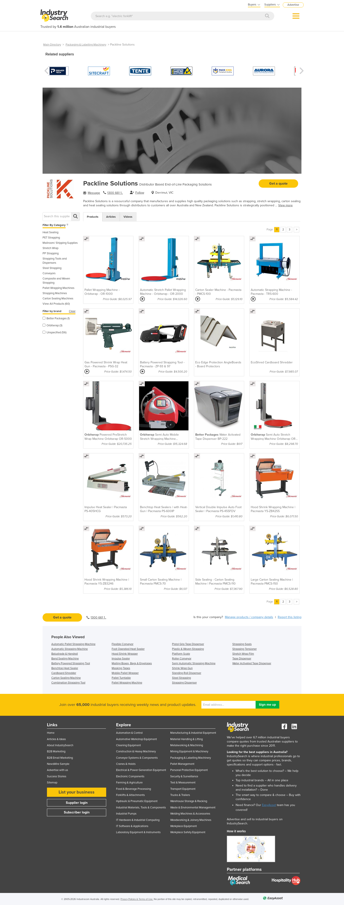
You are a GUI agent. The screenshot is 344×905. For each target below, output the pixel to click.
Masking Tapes (121, 668)
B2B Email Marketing (60, 758)
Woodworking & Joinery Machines (190, 820)
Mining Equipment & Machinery (189, 751)
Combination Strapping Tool (68, 682)
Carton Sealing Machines (58, 298)
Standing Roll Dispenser (186, 673)
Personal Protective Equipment (189, 770)
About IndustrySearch (60, 745)
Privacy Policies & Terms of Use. (136, 899)
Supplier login (77, 803)
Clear (72, 311)
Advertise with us (57, 770)
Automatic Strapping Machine (69, 649)
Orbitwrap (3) (52, 325)
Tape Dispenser (241, 658)
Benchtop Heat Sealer (64, 668)
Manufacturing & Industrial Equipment (193, 733)
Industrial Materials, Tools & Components (141, 807)
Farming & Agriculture (129, 782)
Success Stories (56, 776)
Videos (128, 217)
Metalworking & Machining (186, 745)
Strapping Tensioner (244, 649)
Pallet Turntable (121, 678)
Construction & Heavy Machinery (136, 751)
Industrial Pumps (126, 813)
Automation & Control (129, 733)
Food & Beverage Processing (133, 789)
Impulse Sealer (121, 658)
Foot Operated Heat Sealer (128, 649)
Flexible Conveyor (122, 644)
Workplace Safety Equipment (187, 832)
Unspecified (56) (54, 332)
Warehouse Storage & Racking (188, 801)
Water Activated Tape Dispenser (251, 663)
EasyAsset (269, 805)
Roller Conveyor (181, 658)
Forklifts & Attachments (130, 795)
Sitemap (52, 782)
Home (50, 733)
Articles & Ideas (56, 739)
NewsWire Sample (58, 764)
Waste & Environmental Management (192, 807)
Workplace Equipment (183, 826)
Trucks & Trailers (180, 795)
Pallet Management (182, 764)
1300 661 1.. (115, 193)
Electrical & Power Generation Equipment (141, 770)
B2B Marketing (56, 751)
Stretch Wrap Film (243, 654)
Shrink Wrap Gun (182, 668)
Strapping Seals (242, 644)
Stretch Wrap (50, 248)
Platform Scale (181, 654)
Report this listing (289, 617)
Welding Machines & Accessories (190, 813)
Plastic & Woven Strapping (188, 649)
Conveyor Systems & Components (137, 758)
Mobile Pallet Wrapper (125, 673)
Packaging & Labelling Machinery (86, 44)
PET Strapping (51, 237)
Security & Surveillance (184, 776)
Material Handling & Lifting (186, 739)
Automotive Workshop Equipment (136, 739)
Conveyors (49, 273)
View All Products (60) (56, 304)
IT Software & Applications (132, 826)
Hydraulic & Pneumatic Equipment (137, 801)
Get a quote (278, 183)
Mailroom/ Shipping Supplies (60, 243)
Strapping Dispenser (184, 682)
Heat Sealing (50, 232)
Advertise (293, 5)
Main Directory (52, 44)
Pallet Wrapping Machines (58, 288)
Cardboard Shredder (63, 673)
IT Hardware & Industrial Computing (137, 820)
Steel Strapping (52, 268)
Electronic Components (130, 776)
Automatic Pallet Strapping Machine (73, 644)
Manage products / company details (249, 617)
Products (92, 217)
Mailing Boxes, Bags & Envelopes (132, 663)
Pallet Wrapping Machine (127, 682)
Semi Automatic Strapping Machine (193, 663)
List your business (77, 792)
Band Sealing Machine (65, 658)
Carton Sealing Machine (66, 678)
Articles (111, 217)
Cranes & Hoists (126, 764)
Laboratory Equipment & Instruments (138, 832)
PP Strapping (51, 253)
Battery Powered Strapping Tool (70, 663)
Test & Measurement (182, 782)
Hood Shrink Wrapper (125, 654)
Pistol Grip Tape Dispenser (188, 644)
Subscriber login (77, 812)
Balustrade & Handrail (64, 654)
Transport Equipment (182, 789)
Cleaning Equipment (128, 745)
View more (285, 205)
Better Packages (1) (56, 318)
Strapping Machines (55, 293)
